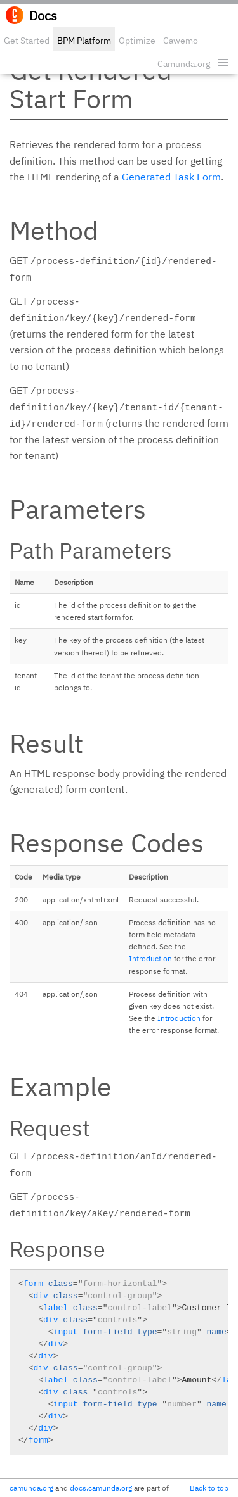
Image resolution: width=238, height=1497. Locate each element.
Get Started (27, 40)
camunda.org (31, 1488)
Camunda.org (183, 64)
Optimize (137, 40)
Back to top (209, 1488)
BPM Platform (84, 40)
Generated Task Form (171, 176)
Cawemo (180, 40)
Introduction (150, 958)
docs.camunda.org (101, 1488)
